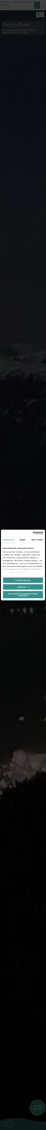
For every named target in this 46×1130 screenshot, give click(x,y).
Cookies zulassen (23, 580)
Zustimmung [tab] (8, 540)
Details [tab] (23, 540)
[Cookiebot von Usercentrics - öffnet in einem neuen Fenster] (33, 533)
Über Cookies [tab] (37, 540)
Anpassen (23, 587)
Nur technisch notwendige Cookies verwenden (23, 594)
